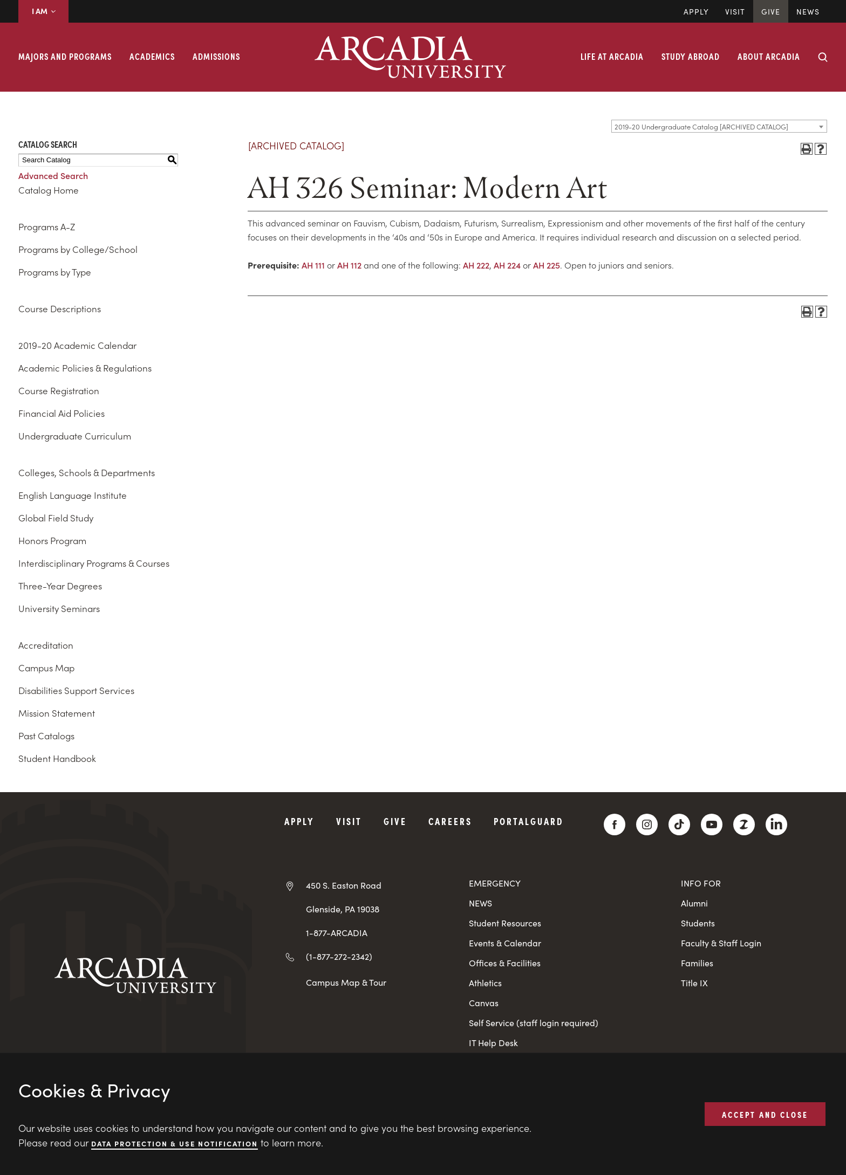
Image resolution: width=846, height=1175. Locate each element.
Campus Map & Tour (346, 982)
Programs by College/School (78, 249)
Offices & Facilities (505, 962)
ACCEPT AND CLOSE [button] (765, 1113)
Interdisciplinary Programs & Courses (93, 563)
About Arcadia (769, 56)
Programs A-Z (46, 226)
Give (770, 11)
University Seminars (59, 608)
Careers (450, 821)
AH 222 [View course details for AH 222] (476, 265)
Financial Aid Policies (61, 413)
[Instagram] (647, 824)
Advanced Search (53, 175)
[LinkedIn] (776, 824)
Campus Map (46, 668)
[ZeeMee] (744, 824)
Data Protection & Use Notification (174, 1143)
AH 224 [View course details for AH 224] (507, 265)
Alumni (694, 903)
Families (697, 962)
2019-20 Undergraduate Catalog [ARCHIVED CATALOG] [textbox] (701, 126)
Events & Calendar (505, 942)
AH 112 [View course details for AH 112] (349, 265)
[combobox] (719, 126)
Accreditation (45, 645)
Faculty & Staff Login (721, 942)
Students (698, 922)
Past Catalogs (46, 735)
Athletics (485, 982)
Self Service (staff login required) (533, 1022)
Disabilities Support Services (76, 690)
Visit (735, 11)
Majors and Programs (65, 56)
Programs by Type (54, 272)
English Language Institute (72, 495)
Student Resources (505, 922)
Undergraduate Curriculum (74, 436)
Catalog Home (48, 190)
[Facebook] (614, 824)
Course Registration (58, 390)
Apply (696, 11)
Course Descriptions (59, 308)
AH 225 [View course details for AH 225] (546, 265)
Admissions (216, 56)
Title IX (694, 982)
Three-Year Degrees (60, 586)
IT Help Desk (493, 1042)
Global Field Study (55, 518)
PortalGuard (528, 821)
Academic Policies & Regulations (85, 368)
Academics (152, 56)
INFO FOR (701, 883)
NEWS (480, 903)
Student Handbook (57, 758)
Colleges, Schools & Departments (86, 472)
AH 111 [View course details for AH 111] (313, 265)
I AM (43, 10)
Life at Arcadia (612, 56)
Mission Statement (56, 713)
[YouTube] (711, 824)
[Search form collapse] (823, 57)
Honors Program (52, 540)
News (808, 11)
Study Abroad (690, 56)
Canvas (484, 1002)
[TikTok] (679, 824)
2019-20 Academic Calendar (77, 345)
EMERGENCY (495, 883)
